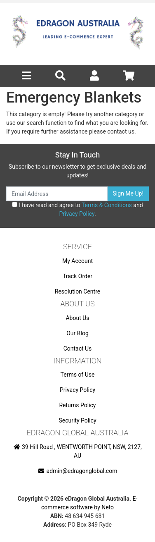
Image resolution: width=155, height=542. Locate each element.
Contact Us (77, 348)
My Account (77, 261)
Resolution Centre (77, 291)
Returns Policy (77, 405)
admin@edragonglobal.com (77, 471)
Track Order (77, 276)
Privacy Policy (76, 213)
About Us (77, 318)
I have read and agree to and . (77, 209)
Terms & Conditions (107, 205)
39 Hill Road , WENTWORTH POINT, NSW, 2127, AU (77, 451)
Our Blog (77, 333)
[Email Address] (57, 193)
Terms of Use (78, 374)
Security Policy (77, 420)
